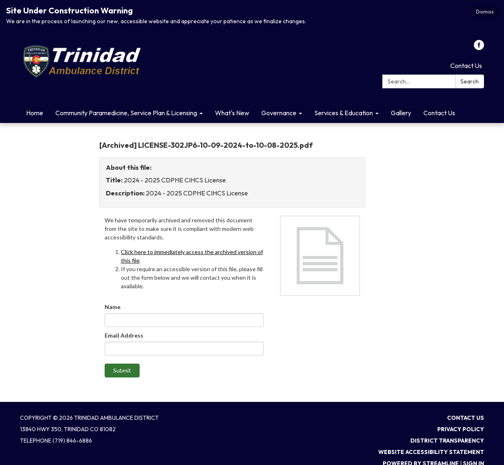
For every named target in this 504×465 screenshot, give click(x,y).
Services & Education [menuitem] (343, 113)
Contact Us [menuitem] (439, 113)
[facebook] (479, 48)
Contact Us (466, 65)
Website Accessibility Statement (431, 452)
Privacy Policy (460, 429)
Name (113, 306)
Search (469, 81)
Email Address (124, 335)
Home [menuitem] (34, 113)
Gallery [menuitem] (401, 113)
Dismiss (485, 12)
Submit (122, 370)
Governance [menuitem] (278, 113)
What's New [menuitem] (232, 113)
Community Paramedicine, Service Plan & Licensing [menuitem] (126, 113)
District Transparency (447, 440)
